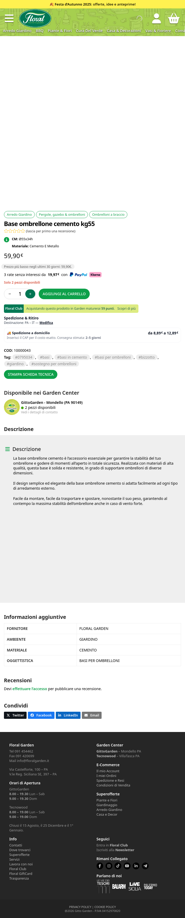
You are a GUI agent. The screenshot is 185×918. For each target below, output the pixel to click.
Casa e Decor (107, 814)
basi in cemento (73, 357)
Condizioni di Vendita (114, 785)
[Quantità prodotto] (20, 293)
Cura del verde (89, 30)
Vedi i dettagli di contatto (39, 412)
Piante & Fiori (60, 30)
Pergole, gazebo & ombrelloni (62, 214)
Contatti (15, 845)
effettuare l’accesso (29, 688)
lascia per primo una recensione (50, 231)
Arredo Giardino (17, 30)
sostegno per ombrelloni (55, 363)
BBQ (39, 30)
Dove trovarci (19, 849)
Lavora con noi (21, 864)
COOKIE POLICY (105, 907)
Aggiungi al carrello (64, 293)
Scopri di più (126, 308)
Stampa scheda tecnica (30, 374)
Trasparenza (19, 878)
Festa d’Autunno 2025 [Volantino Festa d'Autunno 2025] (73, 4)
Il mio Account (108, 771)
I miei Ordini (106, 775)
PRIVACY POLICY (80, 907)
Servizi (14, 859)
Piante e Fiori (107, 800)
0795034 (24, 357)
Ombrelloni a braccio (108, 214)
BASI (45, 357)
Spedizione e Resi (110, 780)
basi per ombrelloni (114, 357)
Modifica (46, 322)
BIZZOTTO (148, 357)
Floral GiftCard (20, 873)
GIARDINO (16, 363)
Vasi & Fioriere (158, 30)
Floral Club (17, 868)
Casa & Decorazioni (124, 30)
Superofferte (19, 854)
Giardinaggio (107, 804)
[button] (9, 18)
